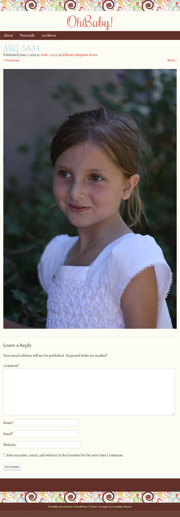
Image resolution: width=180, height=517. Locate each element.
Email (8, 433)
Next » (172, 60)
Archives (49, 35)
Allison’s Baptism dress (79, 54)
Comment (11, 365)
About (8, 35)
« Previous (11, 60)
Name (8, 422)
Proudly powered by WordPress (67, 506)
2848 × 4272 (49, 54)
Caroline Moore (122, 506)
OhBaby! (90, 21)
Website (9, 444)
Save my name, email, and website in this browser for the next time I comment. (65, 455)
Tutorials (27, 35)
